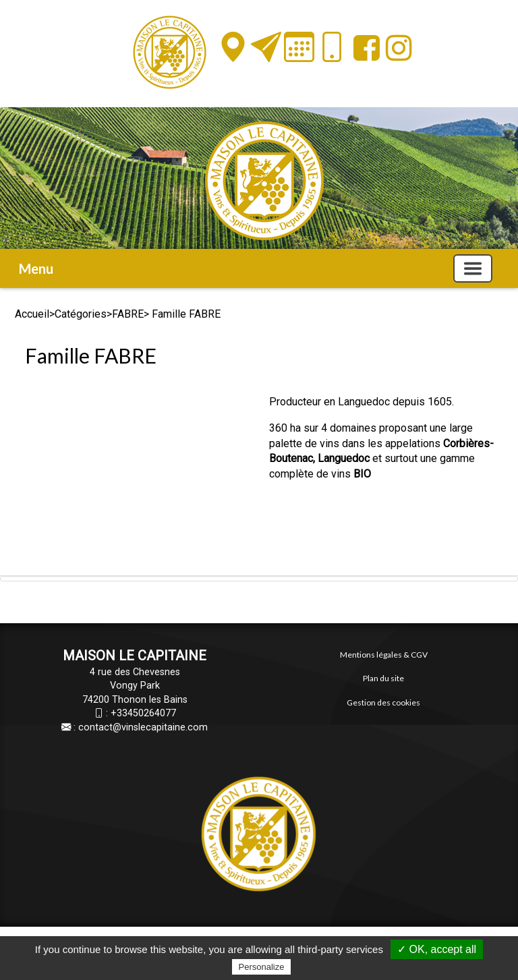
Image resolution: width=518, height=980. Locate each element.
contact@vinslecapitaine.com (143, 727)
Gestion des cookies (383, 702)
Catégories (81, 314)
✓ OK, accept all (436, 949)
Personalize (262, 967)
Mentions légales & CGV (384, 655)
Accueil (32, 314)
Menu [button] (36, 268)
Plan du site (383, 678)
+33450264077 (143, 713)
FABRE (128, 314)
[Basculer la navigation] (472, 268)
